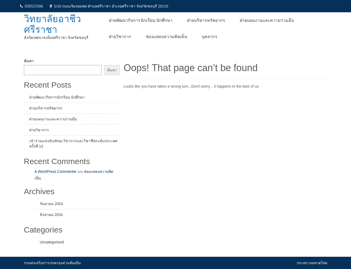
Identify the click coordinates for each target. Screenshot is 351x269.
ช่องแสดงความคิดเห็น (166, 36)
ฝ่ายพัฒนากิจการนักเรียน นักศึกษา (140, 20)
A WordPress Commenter (56, 171)
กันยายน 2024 (51, 204)
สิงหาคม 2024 (51, 215)
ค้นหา (29, 61)
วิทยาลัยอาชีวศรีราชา (52, 24)
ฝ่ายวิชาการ (120, 36)
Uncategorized (52, 242)
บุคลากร (209, 36)
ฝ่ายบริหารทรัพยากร (206, 20)
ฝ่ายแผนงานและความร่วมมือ (267, 20)
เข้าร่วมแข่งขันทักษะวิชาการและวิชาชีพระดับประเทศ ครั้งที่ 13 (73, 143)
